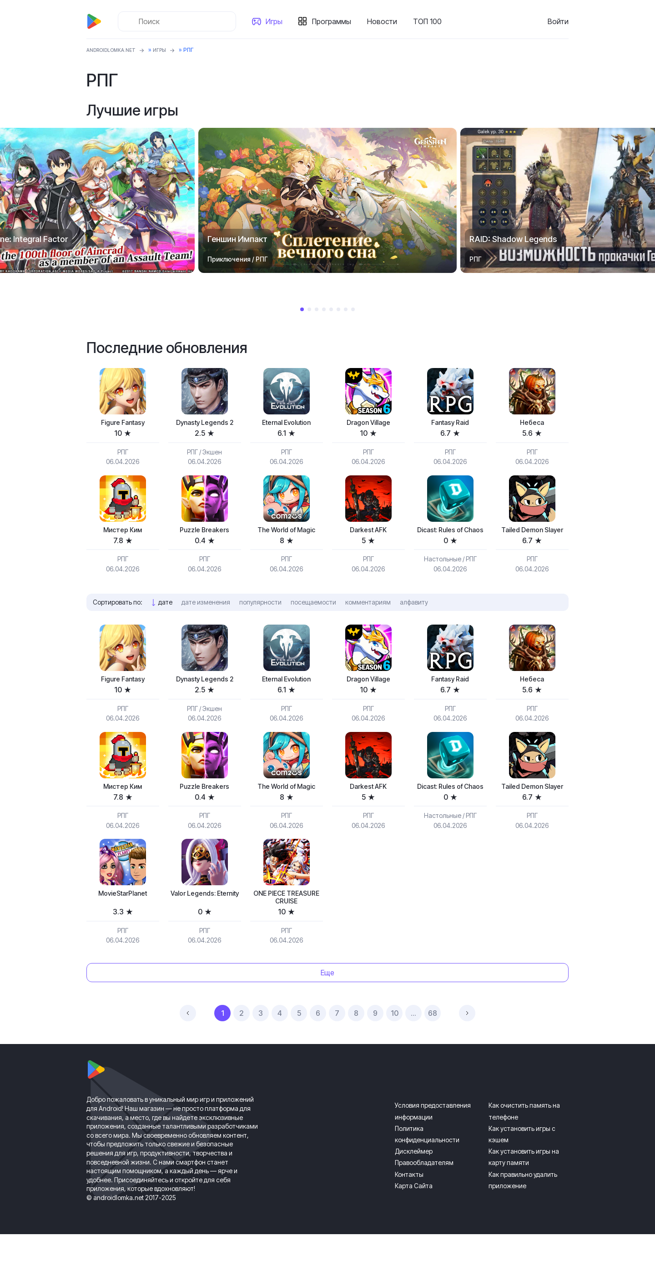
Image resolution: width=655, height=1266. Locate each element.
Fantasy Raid (450, 423)
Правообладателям (424, 1195)
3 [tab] (316, 309)
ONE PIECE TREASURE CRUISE (286, 927)
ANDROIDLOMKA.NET (115, 49)
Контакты (409, 1206)
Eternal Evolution (286, 423)
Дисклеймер (414, 1183)
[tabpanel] (327, 200)
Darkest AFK (368, 532)
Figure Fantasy (123, 423)
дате (165, 616)
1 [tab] (302, 309)
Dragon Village (368, 423)
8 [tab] (353, 309)
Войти (558, 21)
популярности (260, 616)
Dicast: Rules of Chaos (450, 537)
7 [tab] (346, 309)
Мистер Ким (123, 532)
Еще (327, 1004)
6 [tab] (338, 309)
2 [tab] (309, 309)
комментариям (368, 616)
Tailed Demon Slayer (532, 537)
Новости (386, 21)
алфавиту (414, 616)
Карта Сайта (414, 1217)
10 (394, 1045)
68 (432, 1045)
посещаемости (313, 616)
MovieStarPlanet (122, 922)
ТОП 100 (431, 21)
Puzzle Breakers (204, 532)
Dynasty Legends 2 (204, 423)
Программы (335, 21)
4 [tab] (324, 309)
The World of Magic (286, 532)
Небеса (532, 423)
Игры (277, 21)
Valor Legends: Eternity (204, 927)
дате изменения (205, 616)
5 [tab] (331, 309)
